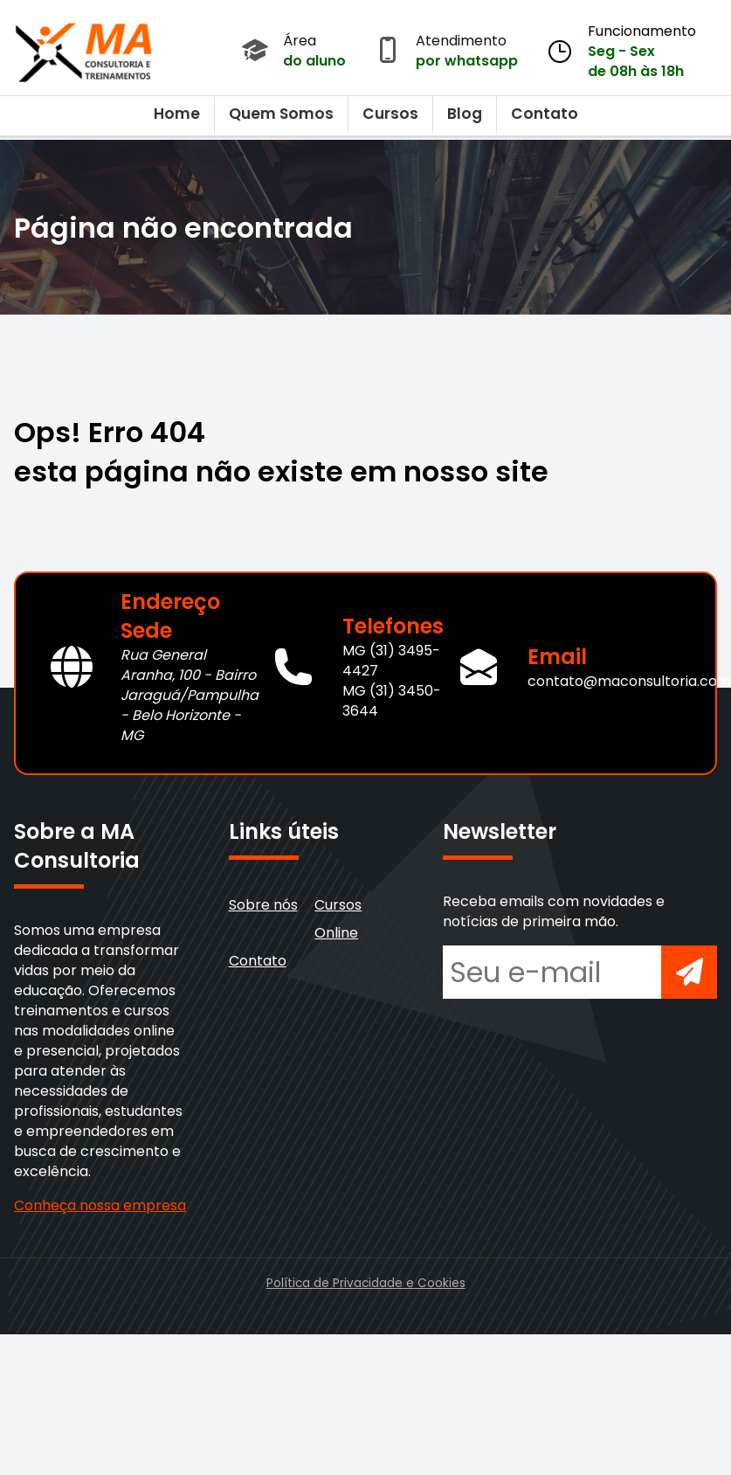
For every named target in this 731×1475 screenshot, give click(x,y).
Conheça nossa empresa (100, 1205)
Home (177, 113)
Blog (464, 113)
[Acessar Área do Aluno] (255, 51)
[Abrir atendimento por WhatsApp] (388, 51)
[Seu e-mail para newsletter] (552, 972)
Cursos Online (338, 919)
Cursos (390, 113)
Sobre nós (263, 905)
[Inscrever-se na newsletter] (689, 972)
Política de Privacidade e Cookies (365, 1283)
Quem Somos (281, 113)
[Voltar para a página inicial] (84, 48)
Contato (544, 113)
